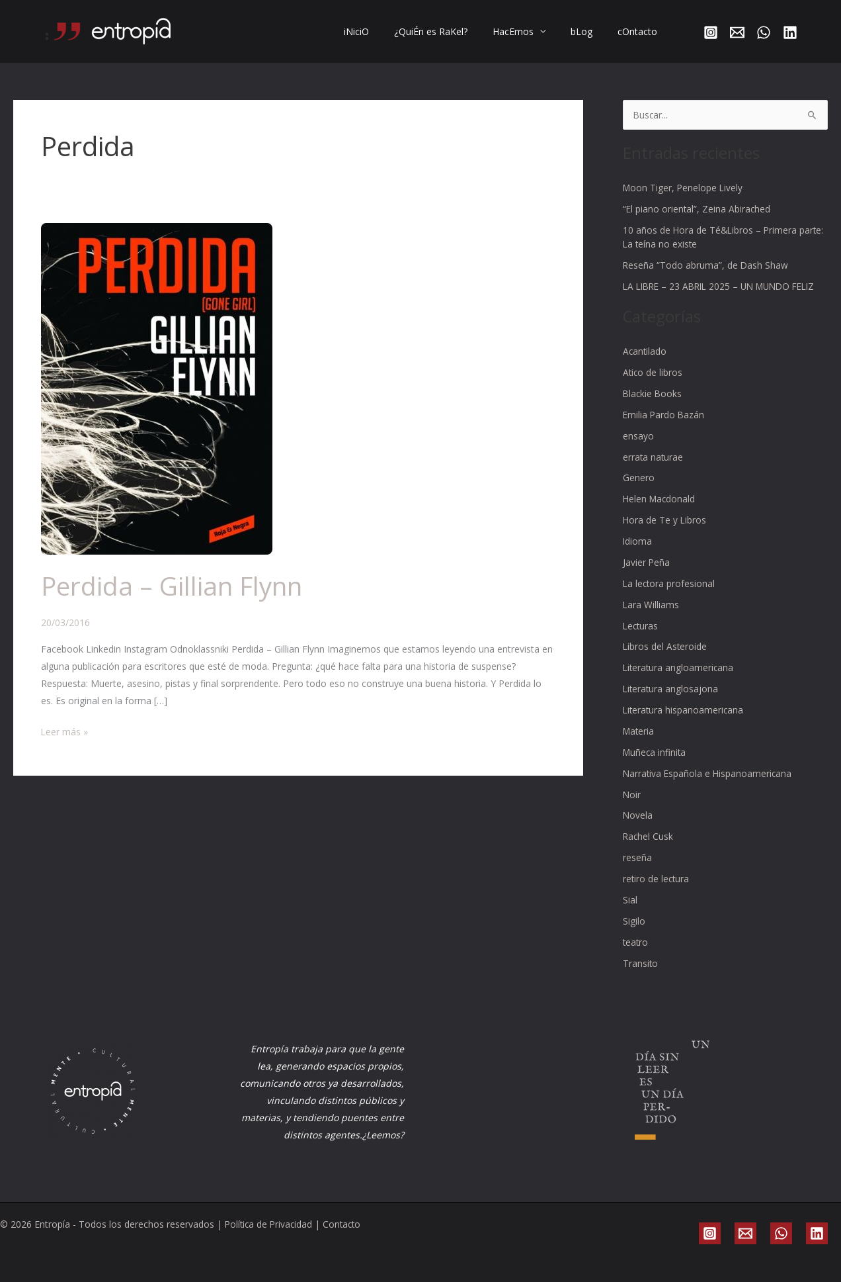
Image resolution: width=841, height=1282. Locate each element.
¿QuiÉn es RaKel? (454, 31)
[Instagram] (711, 32)
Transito (641, 968)
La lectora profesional (670, 592)
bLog (591, 31)
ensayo (638, 447)
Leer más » (65, 730)
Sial (630, 905)
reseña (637, 864)
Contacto (346, 1224)
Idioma (638, 551)
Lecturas (641, 634)
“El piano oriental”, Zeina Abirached (697, 208)
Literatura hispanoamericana (684, 717)
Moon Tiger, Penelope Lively (684, 187)
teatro (636, 947)
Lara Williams (651, 614)
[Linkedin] (790, 32)
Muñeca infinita (655, 759)
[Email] (737, 32)
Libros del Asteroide (665, 655)
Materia (639, 739)
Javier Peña (646, 572)
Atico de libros (653, 384)
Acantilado (645, 363)
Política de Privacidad (270, 1224)
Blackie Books (653, 405)
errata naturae (653, 467)
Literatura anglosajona (671, 697)
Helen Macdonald (660, 509)
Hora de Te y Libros (665, 530)
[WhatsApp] (764, 32)
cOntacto (641, 31)
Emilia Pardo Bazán (664, 426)
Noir (632, 801)
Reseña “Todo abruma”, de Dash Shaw (706, 263)
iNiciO (386, 31)
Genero (639, 488)
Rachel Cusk (648, 843)
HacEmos (529, 31)
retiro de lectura (657, 884)
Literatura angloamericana (679, 676)
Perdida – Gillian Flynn (175, 585)
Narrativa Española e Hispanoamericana (709, 780)
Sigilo (634, 926)
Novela (638, 822)
